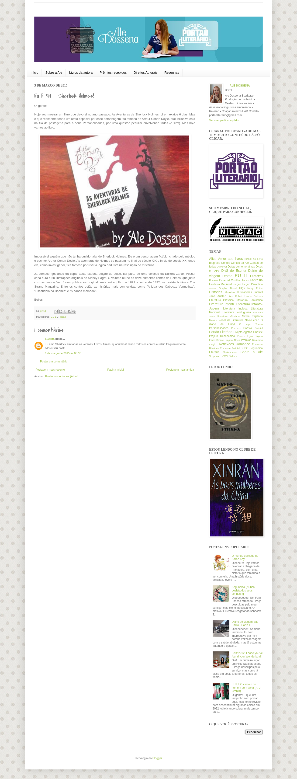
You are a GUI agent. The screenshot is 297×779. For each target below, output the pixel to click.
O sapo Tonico (251, 324)
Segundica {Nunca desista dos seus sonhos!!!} (243, 590)
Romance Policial (230, 348)
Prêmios (246, 340)
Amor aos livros (230, 259)
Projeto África (232, 340)
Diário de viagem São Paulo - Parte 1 (245, 623)
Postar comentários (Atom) (62, 376)
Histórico (230, 292)
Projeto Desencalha (222, 336)
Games (212, 288)
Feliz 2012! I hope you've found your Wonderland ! (247, 654)
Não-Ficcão (252, 320)
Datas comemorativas (241, 266)
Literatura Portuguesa (236, 312)
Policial (259, 328)
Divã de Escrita (233, 270)
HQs (242, 288)
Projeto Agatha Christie (248, 332)
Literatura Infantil (222, 304)
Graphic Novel (228, 288)
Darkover (222, 266)
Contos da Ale (240, 262)
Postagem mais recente (50, 369)
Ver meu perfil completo (223, 120)
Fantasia (256, 280)
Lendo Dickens (254, 296)
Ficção (62, 316)
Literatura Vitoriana (228, 316)
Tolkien (233, 356)
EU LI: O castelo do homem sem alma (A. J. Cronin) (246, 688)
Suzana (50, 339)
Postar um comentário (53, 361)
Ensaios (213, 280)
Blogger (157, 758)
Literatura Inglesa (235, 308)
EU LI (54, 316)
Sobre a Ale (53, 72)
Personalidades (218, 328)
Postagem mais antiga (180, 369)
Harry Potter (255, 288)
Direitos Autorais (145, 72)
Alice (212, 259)
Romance (243, 344)
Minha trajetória (252, 316)
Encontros (256, 276)
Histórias (215, 292)
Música (213, 320)
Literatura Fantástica (249, 300)
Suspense (214, 356)
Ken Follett (235, 296)
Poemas (236, 328)
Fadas (245, 280)
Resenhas (171, 72)
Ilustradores (244, 292)
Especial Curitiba (230, 280)
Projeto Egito (245, 336)
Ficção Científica (252, 284)
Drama (227, 276)
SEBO (244, 348)
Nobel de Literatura (230, 320)
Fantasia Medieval (220, 284)
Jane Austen (217, 296)
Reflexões (226, 344)
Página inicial (115, 369)
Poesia (247, 328)
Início (34, 72)
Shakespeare (229, 352)
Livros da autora (81, 72)
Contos (225, 262)
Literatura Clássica (221, 300)
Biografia (214, 262)
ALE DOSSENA (240, 85)
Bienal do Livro (254, 258)
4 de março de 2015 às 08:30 (63, 353)
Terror (224, 356)
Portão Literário (220, 332)
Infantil (259, 292)
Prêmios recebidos (113, 72)
